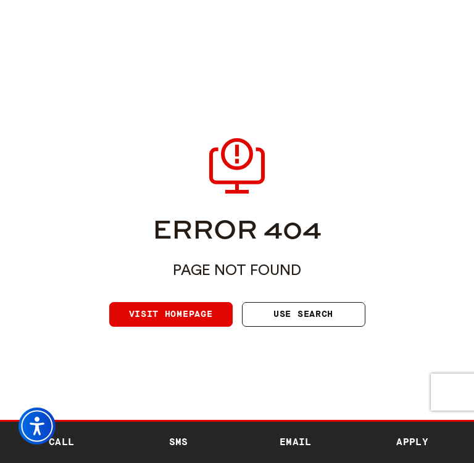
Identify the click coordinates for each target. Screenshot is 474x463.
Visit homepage (171, 314)
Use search (303, 314)
